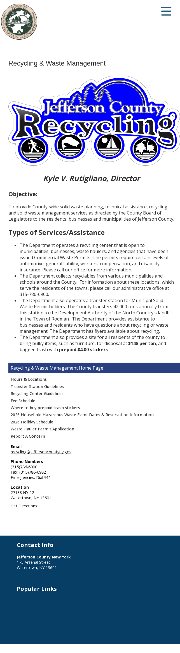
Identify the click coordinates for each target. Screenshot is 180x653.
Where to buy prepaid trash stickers (45, 407)
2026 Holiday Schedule (32, 422)
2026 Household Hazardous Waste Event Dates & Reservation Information (82, 414)
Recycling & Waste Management (44, 368)
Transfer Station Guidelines (37, 386)
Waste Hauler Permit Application (42, 429)
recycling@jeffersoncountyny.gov (41, 451)
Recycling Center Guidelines (37, 393)
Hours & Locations (29, 379)
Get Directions (24, 506)
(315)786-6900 (24, 466)
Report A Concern (28, 436)
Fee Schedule (23, 400)
